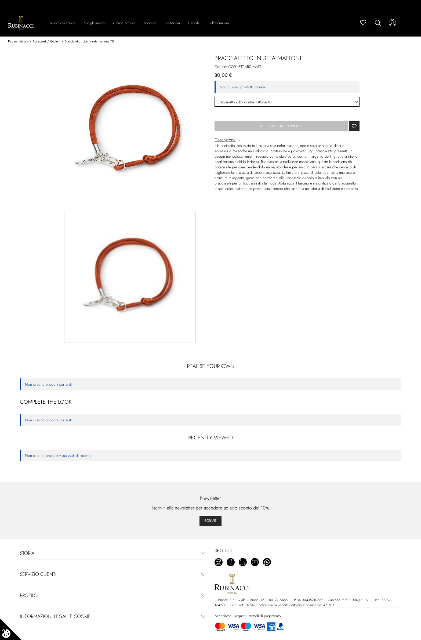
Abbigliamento (94, 23)
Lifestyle (194, 23)
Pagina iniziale (18, 41)
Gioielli (55, 41)
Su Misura (172, 23)
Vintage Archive (124, 23)
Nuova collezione (62, 23)
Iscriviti (210, 520)
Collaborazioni (218, 23)
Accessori (150, 23)
